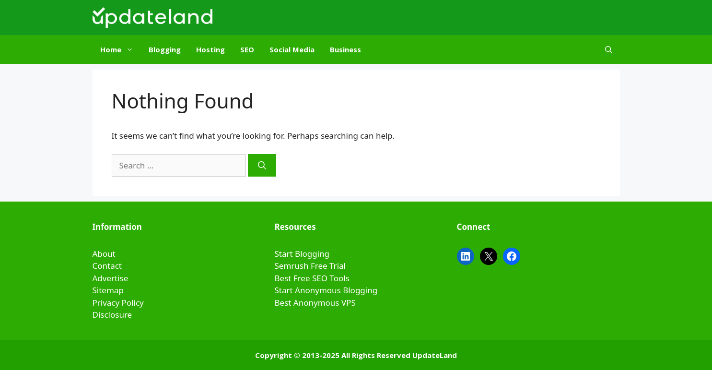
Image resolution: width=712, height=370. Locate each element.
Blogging (165, 49)
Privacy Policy (118, 302)
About (104, 253)
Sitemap (108, 290)
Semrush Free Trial (310, 265)
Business (345, 49)
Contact (107, 265)
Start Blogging (302, 253)
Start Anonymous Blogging (326, 290)
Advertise (110, 278)
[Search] (262, 165)
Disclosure (112, 314)
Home (120, 49)
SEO (247, 49)
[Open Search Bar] (608, 49)
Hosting (210, 49)
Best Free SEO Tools (312, 278)
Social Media (292, 49)
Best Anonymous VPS (315, 302)
